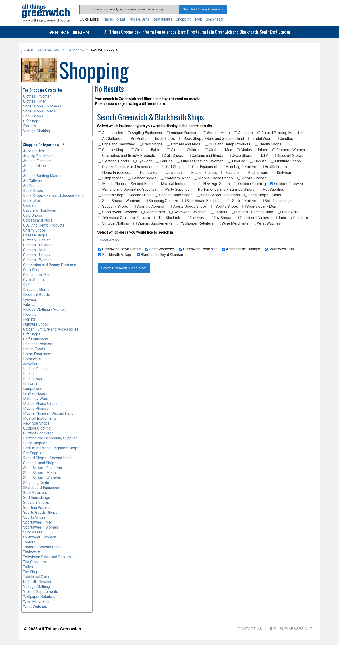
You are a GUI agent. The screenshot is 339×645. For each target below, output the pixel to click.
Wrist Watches (267, 223)
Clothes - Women (288, 150)
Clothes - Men (218, 150)
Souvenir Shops (113, 206)
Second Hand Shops (174, 195)
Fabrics (164, 161)
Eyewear (142, 161)
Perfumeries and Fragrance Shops (224, 189)
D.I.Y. (262, 155)
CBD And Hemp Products (227, 144)
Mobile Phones (251, 178)
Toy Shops (220, 218)
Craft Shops (171, 155)
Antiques (243, 133)
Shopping (183, 19)
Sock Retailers (242, 201)
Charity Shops (268, 144)
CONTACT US (250, 629)
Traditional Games (252, 218)
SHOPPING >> (78, 49)
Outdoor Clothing (250, 184)
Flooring (236, 161)
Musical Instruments (176, 184)
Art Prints (136, 139)
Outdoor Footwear (287, 184)
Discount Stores (288, 155)
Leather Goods (142, 178)
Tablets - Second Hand (252, 212)
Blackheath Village (115, 255)
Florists (258, 161)
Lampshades (111, 178)
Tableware (288, 212)
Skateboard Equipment (203, 201)
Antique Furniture (182, 133)
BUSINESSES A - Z (295, 629)
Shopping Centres (161, 201)
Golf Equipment (202, 167)
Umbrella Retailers (291, 218)
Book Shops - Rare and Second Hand (211, 139)
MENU (82, 32)
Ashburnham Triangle (241, 249)
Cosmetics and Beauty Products (126, 155)
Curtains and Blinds (205, 155)
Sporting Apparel (148, 206)
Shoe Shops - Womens (119, 201)
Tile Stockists (167, 218)
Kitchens (230, 172)
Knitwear (282, 172)
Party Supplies (175, 189)
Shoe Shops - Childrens (218, 195)
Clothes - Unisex (252, 150)
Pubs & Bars (139, 19)
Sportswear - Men (259, 206)
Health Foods (274, 167)
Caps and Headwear (116, 144)
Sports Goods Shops (188, 206)
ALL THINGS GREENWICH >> (45, 49)
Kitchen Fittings (202, 172)
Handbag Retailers (239, 167)
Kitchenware (256, 172)
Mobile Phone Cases (213, 178)
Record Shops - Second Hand (124, 195)
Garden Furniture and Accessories (128, 167)
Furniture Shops (286, 161)
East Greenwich (160, 249)
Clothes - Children (183, 150)
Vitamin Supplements (153, 223)
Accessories (110, 133)
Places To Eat (113, 19)
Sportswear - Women (117, 212)
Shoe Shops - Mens (262, 195)
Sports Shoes (224, 206)
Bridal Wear (259, 139)
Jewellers (172, 172)
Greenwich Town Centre (119, 249)
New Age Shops (214, 184)
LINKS (270, 629)
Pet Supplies (271, 189)
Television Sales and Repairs (124, 218)
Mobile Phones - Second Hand (125, 184)
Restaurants (162, 19)
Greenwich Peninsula (198, 249)
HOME (59, 32)
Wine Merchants (233, 223)
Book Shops (163, 139)
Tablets (219, 212)
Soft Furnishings (276, 201)
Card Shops (151, 144)
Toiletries (195, 218)
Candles (284, 139)
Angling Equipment (145, 133)
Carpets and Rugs (183, 144)
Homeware (147, 172)
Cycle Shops (240, 155)
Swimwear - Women (188, 212)
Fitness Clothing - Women (200, 161)
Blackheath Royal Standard (160, 255)
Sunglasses (153, 212)
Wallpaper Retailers (195, 223)
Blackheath (215, 19)
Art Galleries (110, 139)
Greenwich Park (279, 249)
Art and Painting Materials (280, 133)
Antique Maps (216, 133)
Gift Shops (173, 167)
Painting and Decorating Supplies (127, 189)
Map (198, 19)
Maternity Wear (175, 178)
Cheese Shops (112, 150)
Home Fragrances (114, 172)
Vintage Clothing (113, 223)
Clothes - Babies (146, 150)
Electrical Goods (113, 161)
